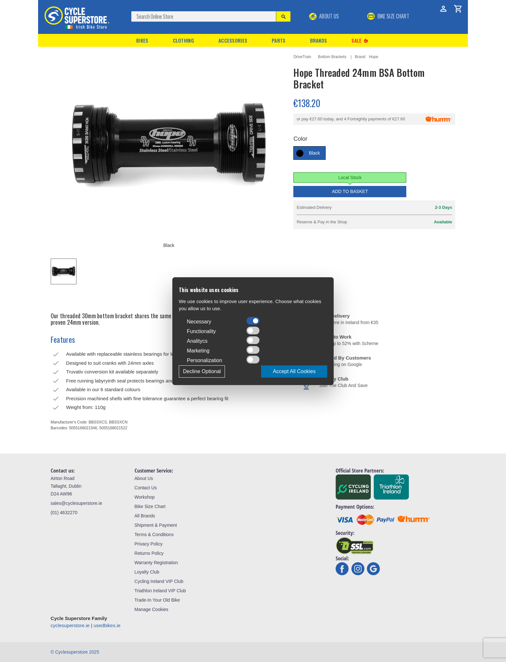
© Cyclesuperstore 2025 (75, 652)
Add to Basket (350, 191)
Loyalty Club (147, 572)
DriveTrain (302, 57)
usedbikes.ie (107, 625)
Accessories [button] (232, 40)
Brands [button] (318, 40)
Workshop (145, 497)
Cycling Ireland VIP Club (159, 581)
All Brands (145, 515)
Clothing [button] (183, 40)
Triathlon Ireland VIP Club (160, 590)
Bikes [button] (142, 40)
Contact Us (146, 487)
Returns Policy (149, 553)
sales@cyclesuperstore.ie (76, 503)
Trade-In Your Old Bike (157, 600)
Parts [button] (279, 40)
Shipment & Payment (156, 525)
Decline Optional (202, 371)
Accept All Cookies (294, 371)
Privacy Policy (149, 543)
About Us (324, 16)
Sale (360, 40)
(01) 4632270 (64, 512)
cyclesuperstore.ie (70, 625)
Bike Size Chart (150, 506)
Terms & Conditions (154, 534)
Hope (373, 57)
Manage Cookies (151, 609)
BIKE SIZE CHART (388, 16)
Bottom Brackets (332, 57)
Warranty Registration (156, 562)
